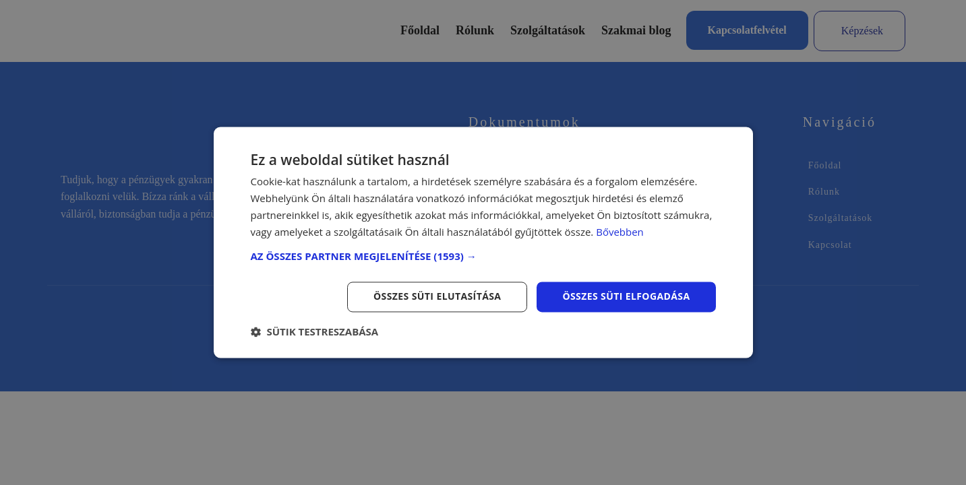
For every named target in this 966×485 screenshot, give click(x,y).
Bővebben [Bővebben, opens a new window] (620, 231)
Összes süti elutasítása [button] (437, 296)
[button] (483, 257)
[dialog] (483, 242)
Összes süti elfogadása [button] (626, 296)
